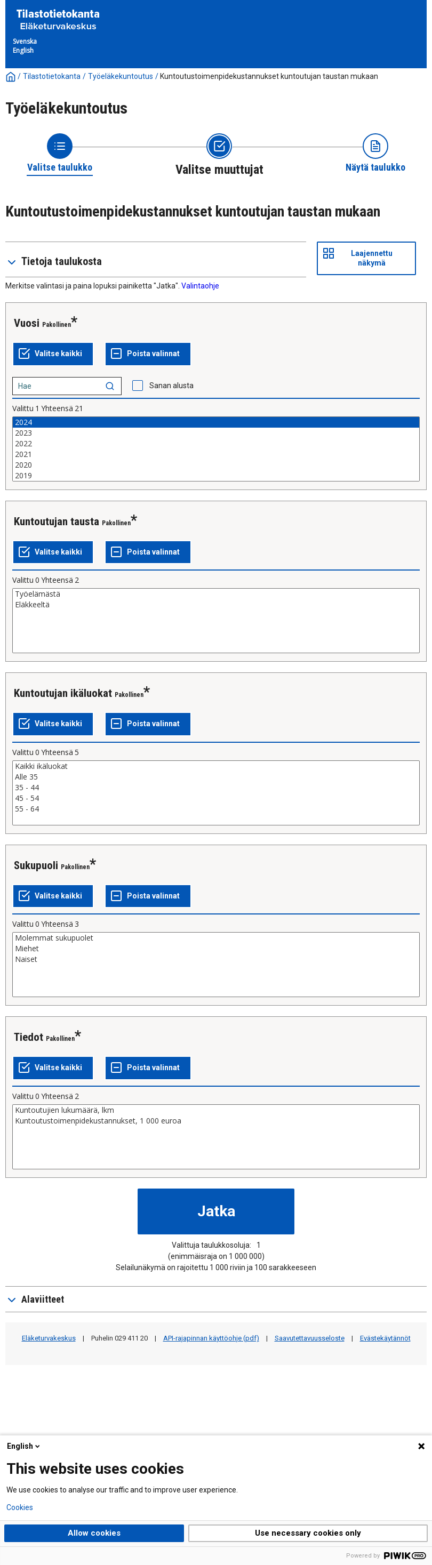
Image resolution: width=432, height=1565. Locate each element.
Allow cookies (94, 1533)
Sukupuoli (36, 865)
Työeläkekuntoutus (120, 76)
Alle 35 (216, 777)
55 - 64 (216, 809)
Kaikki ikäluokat (216, 766)
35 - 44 (216, 787)
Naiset (216, 959)
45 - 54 (216, 798)
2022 (216, 443)
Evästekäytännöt (385, 1338)
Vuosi (26, 323)
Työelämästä (216, 594)
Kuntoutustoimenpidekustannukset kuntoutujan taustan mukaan (269, 76)
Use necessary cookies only (308, 1533)
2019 (216, 475)
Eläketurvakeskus (49, 1338)
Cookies (19, 1507)
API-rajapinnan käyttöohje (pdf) (211, 1338)
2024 (216, 422)
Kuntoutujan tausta (56, 521)
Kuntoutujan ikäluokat (63, 693)
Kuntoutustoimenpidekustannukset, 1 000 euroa (216, 1120)
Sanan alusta (171, 385)
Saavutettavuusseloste (310, 1338)
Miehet (216, 948)
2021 (216, 454)
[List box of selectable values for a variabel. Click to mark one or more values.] (216, 448)
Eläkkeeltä (216, 604)
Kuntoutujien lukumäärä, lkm (216, 1110)
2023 (216, 433)
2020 (216, 465)
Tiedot (28, 1037)
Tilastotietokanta (52, 76)
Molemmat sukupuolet (216, 938)
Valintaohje (200, 286)
